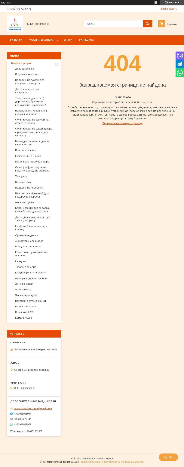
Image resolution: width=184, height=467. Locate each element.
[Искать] (147, 23)
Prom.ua (108, 458)
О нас (68, 40)
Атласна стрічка (24, 202)
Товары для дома (25, 267)
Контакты (86, 40)
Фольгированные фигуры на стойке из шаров (31, 121)
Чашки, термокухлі (26, 295)
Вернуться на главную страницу (123, 123)
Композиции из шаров (28, 156)
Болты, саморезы (25, 306)
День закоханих (24, 68)
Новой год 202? (24, 312)
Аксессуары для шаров (29, 240)
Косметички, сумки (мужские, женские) (31, 254)
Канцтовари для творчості (30, 272)
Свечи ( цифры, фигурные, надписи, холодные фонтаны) (32, 169)
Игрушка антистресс (27, 74)
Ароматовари (23, 289)
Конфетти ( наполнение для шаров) (31, 228)
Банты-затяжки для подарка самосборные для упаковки (32, 210)
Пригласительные (25, 150)
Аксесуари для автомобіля (31, 278)
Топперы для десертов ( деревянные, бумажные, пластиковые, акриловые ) (30, 101)
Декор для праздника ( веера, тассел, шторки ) (33, 219)
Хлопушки (21, 176)
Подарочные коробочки (29, 187)
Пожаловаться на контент (95, 462)
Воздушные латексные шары (32, 161)
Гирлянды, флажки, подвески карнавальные (32, 143)
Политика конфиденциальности (127, 462)
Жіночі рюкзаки (24, 283)
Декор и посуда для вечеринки (27, 91)
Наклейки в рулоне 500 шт (31, 300)
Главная (16, 40)
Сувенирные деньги (26, 235)
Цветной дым (23, 182)
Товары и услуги (41, 40)
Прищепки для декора (28, 246)
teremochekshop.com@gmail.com (33, 408)
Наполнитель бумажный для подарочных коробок (32, 195)
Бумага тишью (23, 317)
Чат (168, 457)
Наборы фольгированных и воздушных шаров (31, 112)
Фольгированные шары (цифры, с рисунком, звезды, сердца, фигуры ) (34, 132)
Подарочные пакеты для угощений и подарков (29, 82)
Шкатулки (20, 261)
